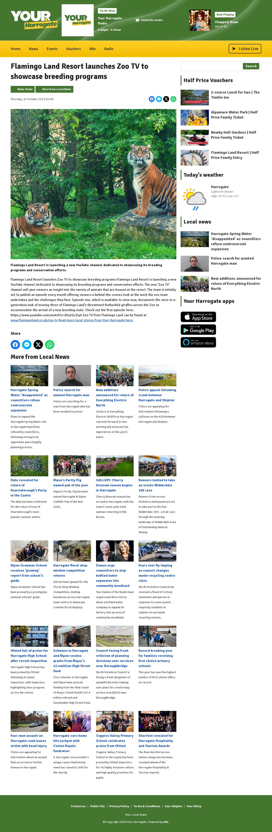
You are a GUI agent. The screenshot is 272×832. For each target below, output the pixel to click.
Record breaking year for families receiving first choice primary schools (157, 646)
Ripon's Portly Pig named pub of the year (72, 471)
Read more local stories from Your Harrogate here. (95, 320)
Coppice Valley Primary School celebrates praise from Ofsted (115, 729)
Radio (108, 48)
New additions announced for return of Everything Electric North (115, 386)
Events (52, 48)
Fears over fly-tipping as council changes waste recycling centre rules (157, 561)
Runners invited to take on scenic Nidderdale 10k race (157, 473)
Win (92, 48)
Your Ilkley (194, 806)
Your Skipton (173, 806)
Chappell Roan (226, 22)
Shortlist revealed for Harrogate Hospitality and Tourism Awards (157, 729)
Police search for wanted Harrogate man (72, 381)
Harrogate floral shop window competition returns (72, 559)
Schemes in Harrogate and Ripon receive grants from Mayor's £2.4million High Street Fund (72, 649)
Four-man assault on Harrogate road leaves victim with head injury (29, 729)
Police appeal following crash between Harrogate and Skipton (157, 383)
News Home (25, 89)
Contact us (78, 806)
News (33, 48)
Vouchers (73, 48)
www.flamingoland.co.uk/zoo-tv (34, 320)
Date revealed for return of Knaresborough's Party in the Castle (29, 476)
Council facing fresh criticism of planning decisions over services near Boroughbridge (115, 646)
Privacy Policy (119, 806)
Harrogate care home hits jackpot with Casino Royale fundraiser (72, 732)
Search (251, 66)
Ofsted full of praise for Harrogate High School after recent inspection (29, 644)
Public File (97, 806)
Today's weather (204, 175)
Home (15, 48)
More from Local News (56, 89)
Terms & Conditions (146, 806)
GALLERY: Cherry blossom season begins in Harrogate (115, 473)
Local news (197, 221)
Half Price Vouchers (208, 80)
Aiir (166, 822)
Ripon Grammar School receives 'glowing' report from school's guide (29, 561)
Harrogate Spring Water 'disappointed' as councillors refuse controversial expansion (29, 388)
